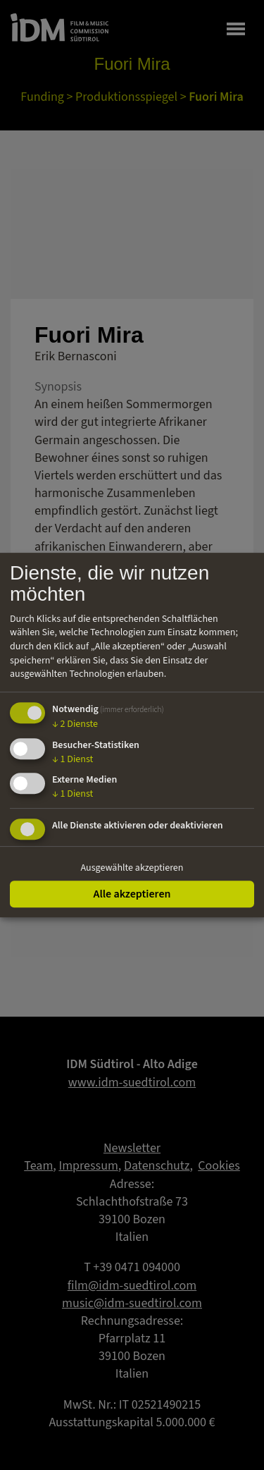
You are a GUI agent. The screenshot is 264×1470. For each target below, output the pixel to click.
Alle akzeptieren (131, 894)
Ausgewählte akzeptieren (132, 868)
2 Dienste (75, 724)
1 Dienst (72, 759)
